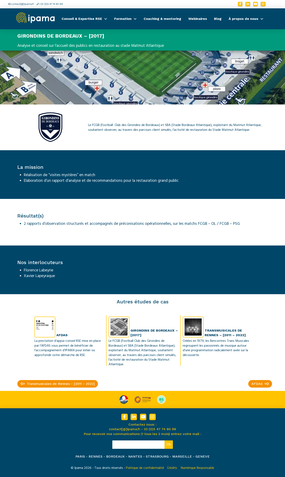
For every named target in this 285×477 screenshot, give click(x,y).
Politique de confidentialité (145, 468)
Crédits (172, 468)
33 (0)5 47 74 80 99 (160, 429)
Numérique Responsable (197, 468)
